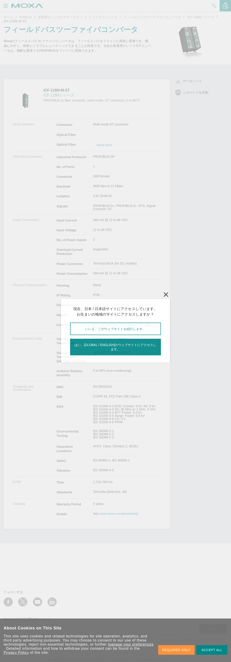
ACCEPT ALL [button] (211, 650)
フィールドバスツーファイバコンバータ (152, 17)
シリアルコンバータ (103, 17)
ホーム (8, 17)
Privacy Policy (16, 652)
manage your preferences (131, 644)
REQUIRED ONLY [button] (176, 650)
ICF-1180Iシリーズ (200, 17)
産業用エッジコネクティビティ (60, 17)
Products (25, 17)
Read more (104, 145)
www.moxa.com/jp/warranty (119, 513)
